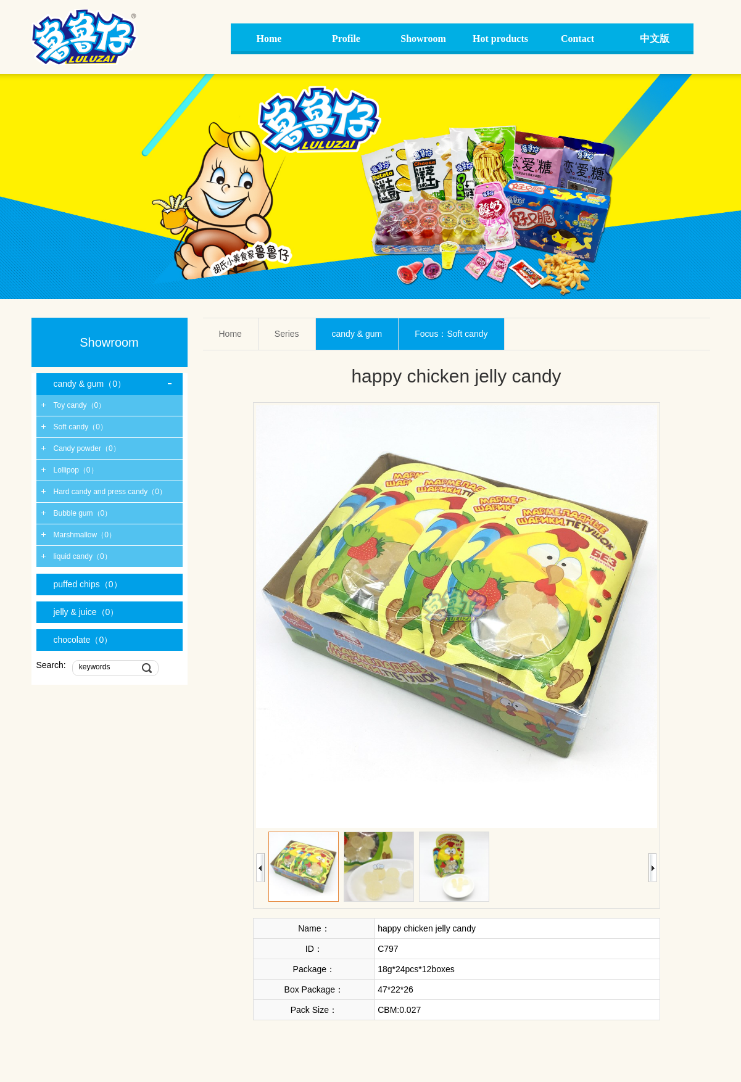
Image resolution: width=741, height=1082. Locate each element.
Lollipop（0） (76, 470)
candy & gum (357, 334)
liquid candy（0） (83, 556)
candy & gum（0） (90, 384)
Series (287, 334)
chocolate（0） (83, 640)
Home (230, 334)
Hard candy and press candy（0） (110, 491)
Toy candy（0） (80, 405)
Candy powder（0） (87, 448)
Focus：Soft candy (451, 334)
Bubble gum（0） (83, 513)
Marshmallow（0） (85, 535)
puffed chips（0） (88, 584)
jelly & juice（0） (86, 612)
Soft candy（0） (80, 427)
